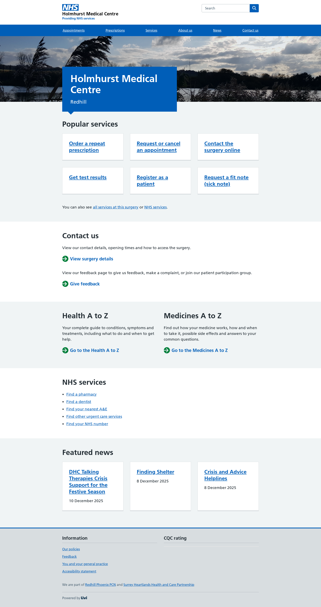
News (217, 30)
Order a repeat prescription (87, 146)
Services (151, 30)
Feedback (69, 556)
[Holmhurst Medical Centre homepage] (90, 12)
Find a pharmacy (81, 394)
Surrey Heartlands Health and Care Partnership (158, 585)
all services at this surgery (115, 207)
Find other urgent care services (94, 416)
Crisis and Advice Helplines (225, 475)
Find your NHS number (87, 423)
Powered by (74, 598)
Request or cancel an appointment (158, 146)
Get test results (88, 177)
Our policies (71, 549)
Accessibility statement (79, 571)
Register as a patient (152, 180)
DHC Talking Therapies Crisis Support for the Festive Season (88, 481)
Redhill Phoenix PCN (100, 585)
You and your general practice (85, 564)
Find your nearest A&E (86, 409)
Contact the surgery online (222, 146)
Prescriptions (115, 30)
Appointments (74, 30)
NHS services (155, 207)
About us (185, 30)
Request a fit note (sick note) (226, 180)
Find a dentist (78, 401)
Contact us (250, 30)
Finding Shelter (155, 471)
